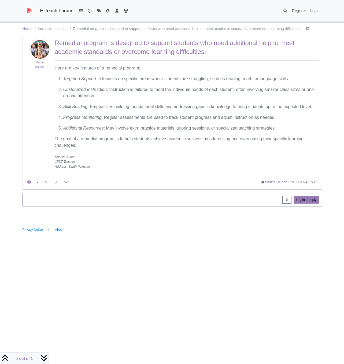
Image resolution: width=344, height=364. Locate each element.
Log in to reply (306, 200)
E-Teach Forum (56, 10)
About (59, 229)
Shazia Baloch (276, 182)
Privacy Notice (33, 229)
